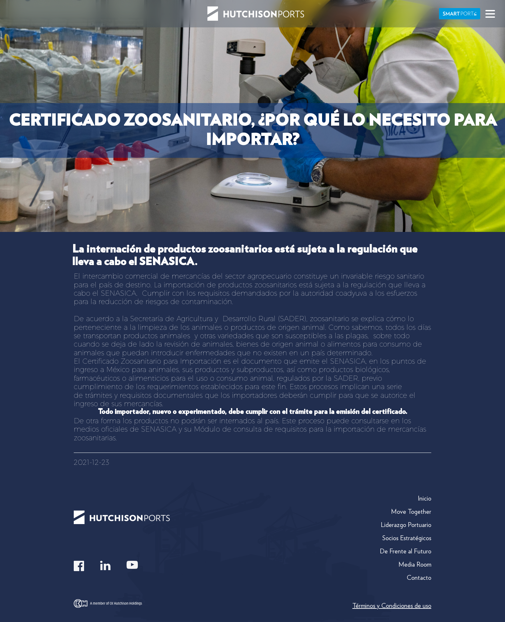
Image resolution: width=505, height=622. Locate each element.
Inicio (424, 498)
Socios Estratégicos (406, 538)
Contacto (419, 577)
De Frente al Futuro (405, 551)
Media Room (414, 564)
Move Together (411, 511)
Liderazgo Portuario (406, 525)
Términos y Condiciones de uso (391, 605)
